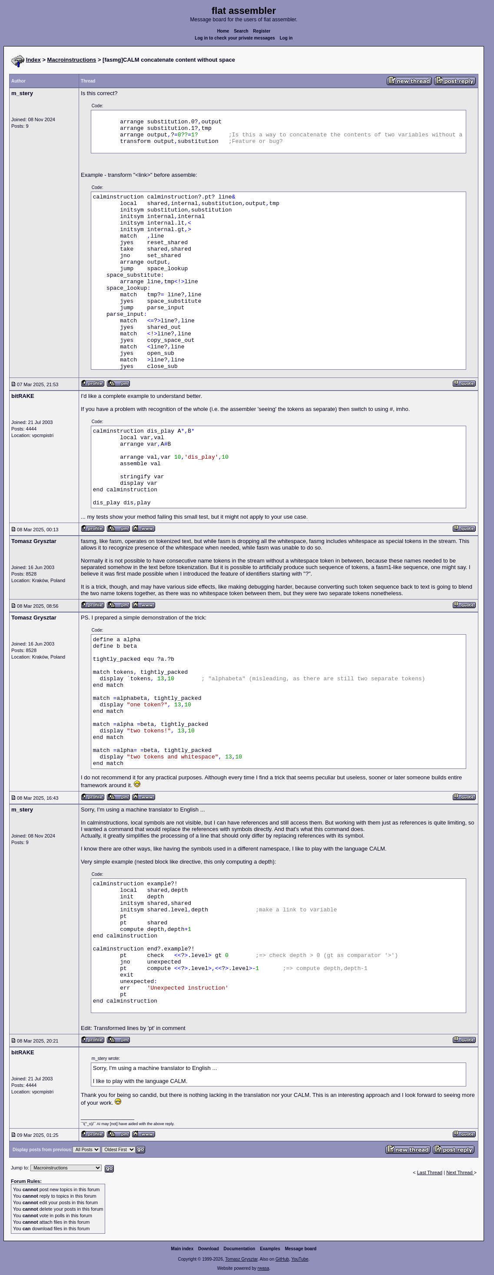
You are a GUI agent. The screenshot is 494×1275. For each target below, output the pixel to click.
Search (241, 31)
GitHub (282, 1259)
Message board (301, 1248)
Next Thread (460, 1172)
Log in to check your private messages (235, 38)
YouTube (299, 1259)
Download (208, 1248)
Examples (270, 1248)
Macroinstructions (71, 59)
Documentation (239, 1248)
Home (223, 31)
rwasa (263, 1268)
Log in (286, 38)
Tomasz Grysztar (241, 1259)
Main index (182, 1248)
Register (261, 31)
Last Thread (430, 1172)
